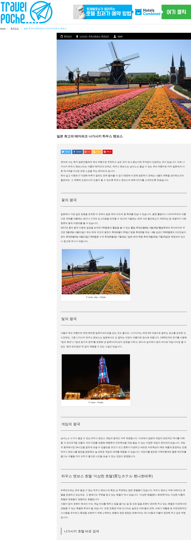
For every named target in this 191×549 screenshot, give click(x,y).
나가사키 (83, 36)
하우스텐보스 (94, 36)
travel (120, 36)
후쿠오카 (15, 28)
